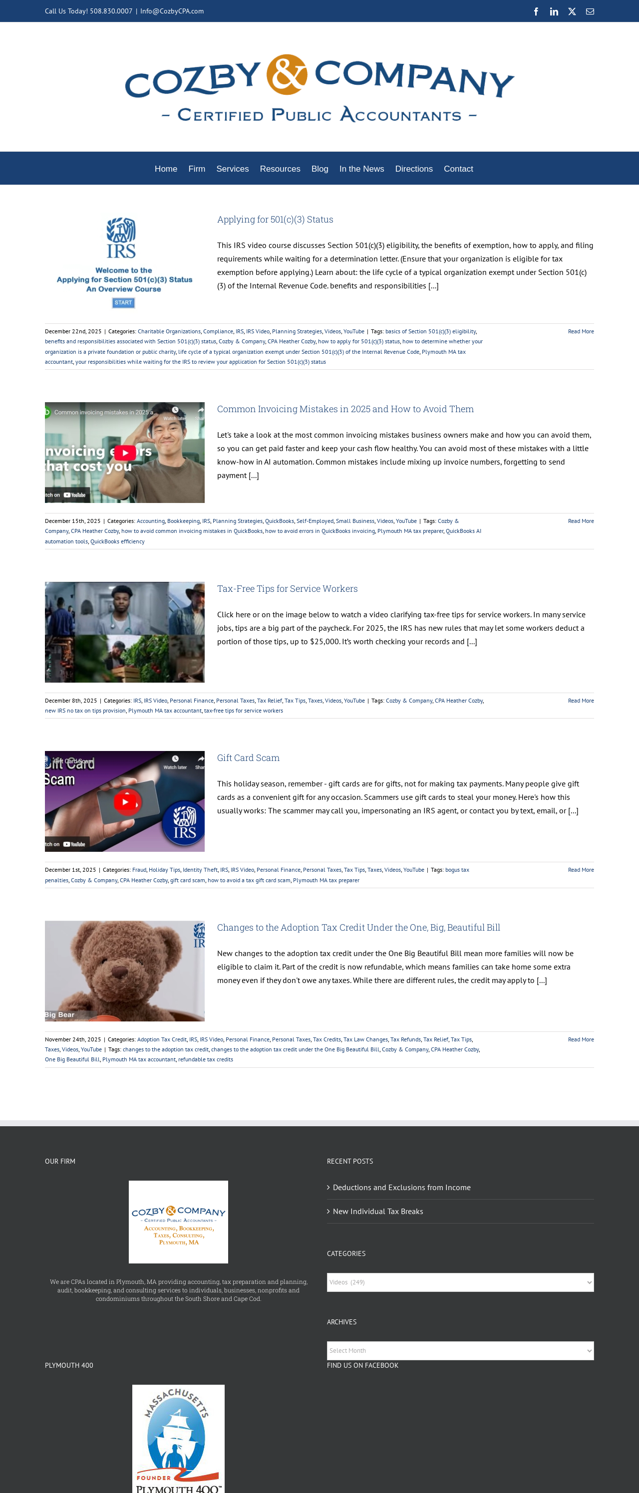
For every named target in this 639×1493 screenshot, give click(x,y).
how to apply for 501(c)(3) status (359, 341)
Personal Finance (192, 700)
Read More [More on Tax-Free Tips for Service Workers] (581, 700)
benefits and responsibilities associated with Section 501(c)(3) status (130, 341)
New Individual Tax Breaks (378, 1211)
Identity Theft (200, 869)
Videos (332, 331)
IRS (240, 331)
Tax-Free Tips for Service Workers (287, 588)
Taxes (315, 700)
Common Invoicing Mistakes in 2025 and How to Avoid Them (345, 409)
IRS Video (258, 331)
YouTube (353, 331)
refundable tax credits (205, 1059)
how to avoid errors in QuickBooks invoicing (320, 530)
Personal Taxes (235, 700)
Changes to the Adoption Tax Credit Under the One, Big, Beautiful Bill (358, 927)
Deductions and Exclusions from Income (402, 1187)
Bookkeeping (183, 520)
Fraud (139, 869)
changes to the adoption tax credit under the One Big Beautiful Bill (295, 1049)
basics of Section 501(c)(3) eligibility (430, 331)
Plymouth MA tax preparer (410, 530)
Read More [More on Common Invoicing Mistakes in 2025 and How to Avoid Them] (581, 520)
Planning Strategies (297, 331)
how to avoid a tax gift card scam (249, 880)
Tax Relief (269, 700)
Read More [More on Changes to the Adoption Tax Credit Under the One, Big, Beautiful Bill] (581, 1039)
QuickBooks (279, 520)
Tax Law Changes (365, 1039)
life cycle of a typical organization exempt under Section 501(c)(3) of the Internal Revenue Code (298, 351)
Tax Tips (295, 700)
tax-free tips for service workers (243, 710)
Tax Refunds (405, 1039)
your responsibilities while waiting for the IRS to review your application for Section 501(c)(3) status (200, 361)
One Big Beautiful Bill (72, 1059)
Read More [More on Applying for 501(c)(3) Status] (581, 331)
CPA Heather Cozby (292, 341)
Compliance (218, 331)
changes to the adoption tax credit (166, 1049)
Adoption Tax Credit (162, 1039)
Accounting (151, 520)
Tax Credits (327, 1039)
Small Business (355, 520)
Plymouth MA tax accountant (165, 710)
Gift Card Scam (248, 757)
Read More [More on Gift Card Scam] (581, 869)
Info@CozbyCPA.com (172, 10)
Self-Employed (315, 520)
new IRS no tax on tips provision (85, 710)
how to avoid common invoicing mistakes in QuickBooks (192, 530)
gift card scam (187, 880)
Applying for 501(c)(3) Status (275, 219)
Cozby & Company (242, 341)
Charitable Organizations (169, 331)
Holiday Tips (164, 869)
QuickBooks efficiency (117, 541)
